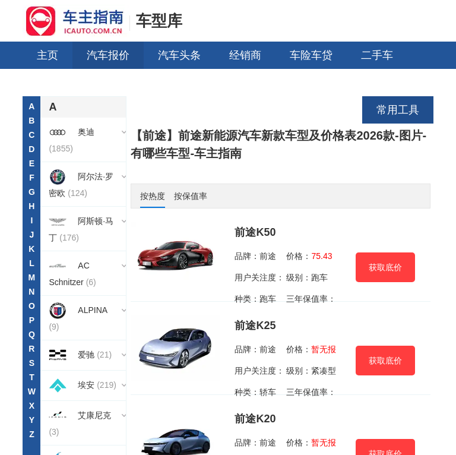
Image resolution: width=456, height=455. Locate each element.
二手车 (377, 55)
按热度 (152, 196)
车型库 (159, 21)
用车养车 (58, 83)
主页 (47, 55)
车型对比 (211, 83)
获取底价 (385, 267)
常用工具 (397, 110)
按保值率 (190, 196)
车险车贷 (311, 55)
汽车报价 (108, 55)
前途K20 (255, 419)
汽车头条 (179, 55)
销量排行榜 (288, 83)
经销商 (245, 55)
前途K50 (255, 232)
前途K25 (255, 325)
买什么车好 (135, 83)
